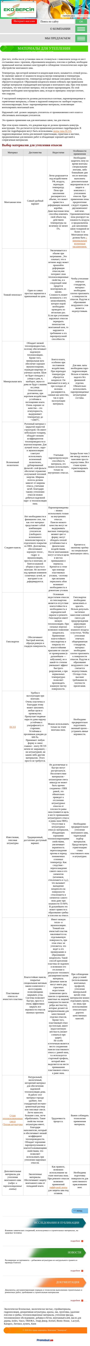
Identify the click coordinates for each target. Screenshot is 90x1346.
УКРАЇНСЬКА (68, 16)
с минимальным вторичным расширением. (80, 242)
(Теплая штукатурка (13, 1124)
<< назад (77, 1210)
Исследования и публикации (56, 1222)
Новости (74, 1252)
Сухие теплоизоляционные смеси (13, 1118)
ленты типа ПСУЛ (62, 131)
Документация (67, 1282)
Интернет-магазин (24, 21)
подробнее (75, 1241)
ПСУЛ (12, 727)
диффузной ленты (58, 1187)
